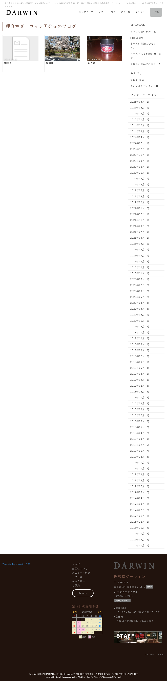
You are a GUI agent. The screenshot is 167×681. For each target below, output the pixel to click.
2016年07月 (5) (139, 545)
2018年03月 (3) (139, 439)
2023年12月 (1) (139, 149)
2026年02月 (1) (139, 107)
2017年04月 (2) (139, 498)
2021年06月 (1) (139, 237)
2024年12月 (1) (139, 125)
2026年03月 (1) (139, 101)
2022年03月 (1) (139, 196)
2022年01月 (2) (139, 208)
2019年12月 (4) (139, 326)
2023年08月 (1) (139, 161)
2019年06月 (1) (139, 362)
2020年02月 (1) (139, 314)
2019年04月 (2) (139, 373)
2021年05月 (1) (139, 243)
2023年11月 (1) (139, 155)
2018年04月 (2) (139, 433)
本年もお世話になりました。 (144, 45)
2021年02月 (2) (139, 261)
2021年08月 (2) (139, 226)
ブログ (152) (138, 80)
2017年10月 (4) (139, 468)
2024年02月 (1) (139, 143)
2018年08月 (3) (139, 409)
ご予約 (156, 12)
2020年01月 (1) (139, 320)
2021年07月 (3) (139, 232)
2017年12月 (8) (139, 456)
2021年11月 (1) (139, 220)
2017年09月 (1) (139, 474)
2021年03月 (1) (139, 255)
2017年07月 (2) (139, 486)
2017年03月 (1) (139, 504)
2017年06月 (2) (139, 492)
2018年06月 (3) (139, 421)
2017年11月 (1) (139, 462)
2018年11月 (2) (139, 397)
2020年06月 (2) (139, 291)
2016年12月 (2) (139, 521)
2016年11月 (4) (139, 527)
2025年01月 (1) (139, 119)
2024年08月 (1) (139, 131)
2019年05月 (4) (139, 368)
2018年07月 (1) (139, 415)
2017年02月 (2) (139, 510)
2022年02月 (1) (139, 202)
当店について (86, 12)
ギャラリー (141, 12)
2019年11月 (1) (139, 332)
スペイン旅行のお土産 (143, 32)
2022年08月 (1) (139, 184)
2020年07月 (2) (139, 285)
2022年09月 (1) (139, 178)
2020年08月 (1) (139, 279)
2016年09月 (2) (139, 539)
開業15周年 (137, 37)
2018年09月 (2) (139, 403)
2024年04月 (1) (139, 137)
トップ (76, 564)
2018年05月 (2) (139, 427)
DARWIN (50, 674)
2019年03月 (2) (139, 379)
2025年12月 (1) (139, 113)
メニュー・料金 (107, 12)
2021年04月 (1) (139, 249)
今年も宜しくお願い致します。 (145, 55)
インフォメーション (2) (144, 85)
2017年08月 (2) (139, 480)
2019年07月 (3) (139, 356)
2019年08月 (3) (139, 350)
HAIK (119, 677)
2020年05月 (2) (139, 297)
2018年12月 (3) (139, 391)
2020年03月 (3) (139, 308)
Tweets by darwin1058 (17, 564)
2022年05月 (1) (139, 190)
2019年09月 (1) (139, 344)
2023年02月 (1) (139, 166)
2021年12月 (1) (139, 214)
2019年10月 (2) (139, 338)
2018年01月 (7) (139, 450)
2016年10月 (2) (139, 533)
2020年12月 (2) (139, 267)
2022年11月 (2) (139, 172)
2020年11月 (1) (139, 273)
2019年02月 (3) (139, 385)
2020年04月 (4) (139, 302)
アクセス (125, 12)
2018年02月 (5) (139, 445)
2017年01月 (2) (139, 516)
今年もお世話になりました (145, 64)
